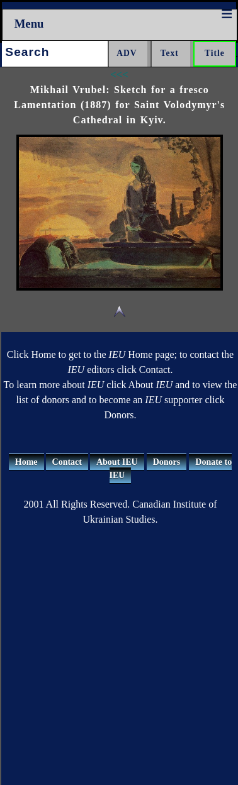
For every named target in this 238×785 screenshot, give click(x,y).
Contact (67, 462)
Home (26, 462)
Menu (29, 23)
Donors (167, 462)
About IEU (117, 462)
